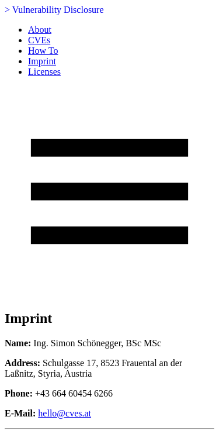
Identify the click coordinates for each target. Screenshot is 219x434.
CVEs (39, 40)
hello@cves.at (64, 413)
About (39, 30)
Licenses (44, 72)
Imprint (42, 61)
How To (43, 51)
